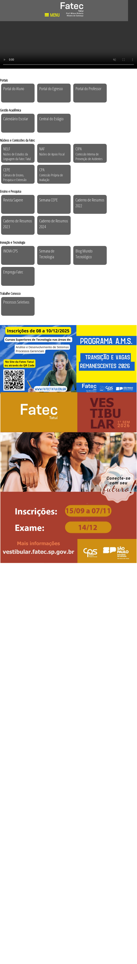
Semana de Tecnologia (46, 254)
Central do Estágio (51, 119)
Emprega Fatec (13, 272)
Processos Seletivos (16, 302)
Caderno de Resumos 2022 (90, 203)
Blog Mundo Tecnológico (84, 254)
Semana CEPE (48, 200)
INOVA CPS (10, 251)
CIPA (89, 153)
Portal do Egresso (51, 88)
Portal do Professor (88, 88)
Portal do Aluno (13, 88)
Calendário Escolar (15, 119)
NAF (51, 151)
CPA (51, 174)
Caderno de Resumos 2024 (53, 223)
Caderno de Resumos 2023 (17, 223)
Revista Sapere (13, 200)
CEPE (15, 174)
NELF (17, 153)
